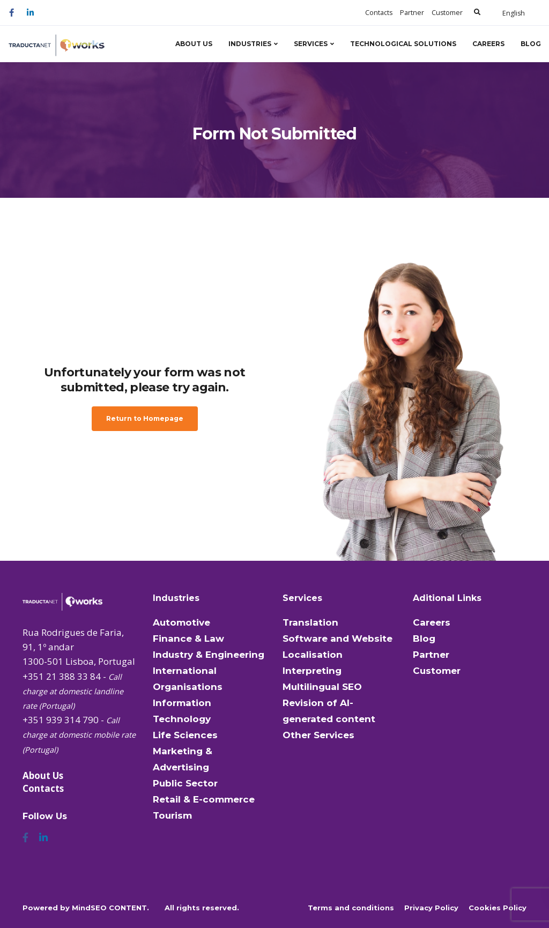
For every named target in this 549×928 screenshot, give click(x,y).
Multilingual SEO (322, 686)
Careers (488, 44)
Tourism (172, 815)
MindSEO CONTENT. (110, 907)
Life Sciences (185, 735)
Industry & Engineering (208, 654)
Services (311, 44)
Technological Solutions (403, 44)
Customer (447, 12)
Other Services (318, 735)
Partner (412, 12)
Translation (310, 622)
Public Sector (185, 783)
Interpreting (312, 670)
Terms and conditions (351, 907)
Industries (249, 44)
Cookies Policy (497, 907)
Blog (531, 44)
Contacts (378, 12)
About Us (193, 44)
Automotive (181, 622)
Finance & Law (188, 638)
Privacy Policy (431, 907)
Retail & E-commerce (204, 799)
